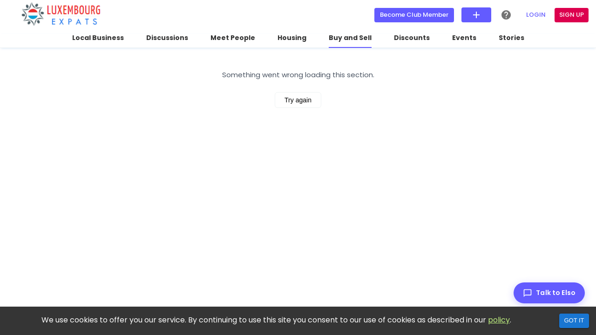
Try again (298, 100)
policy (499, 320)
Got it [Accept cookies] (574, 320)
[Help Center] (506, 15)
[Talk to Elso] (549, 292)
